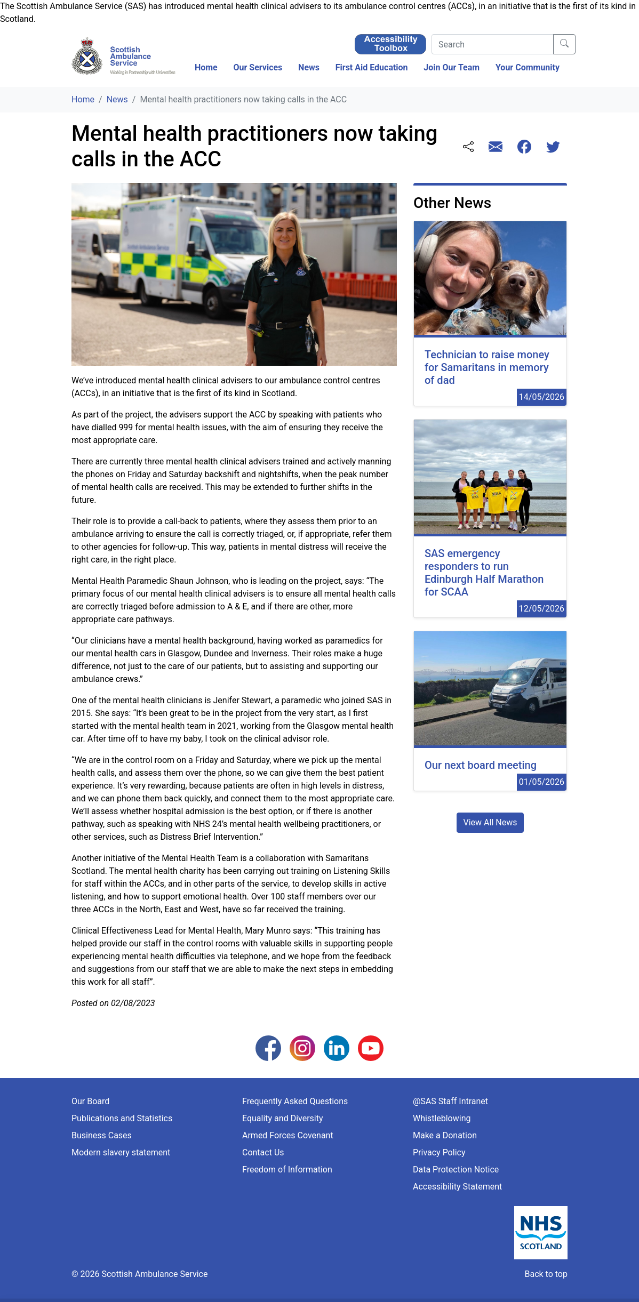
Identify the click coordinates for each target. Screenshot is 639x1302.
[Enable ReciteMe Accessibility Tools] (390, 43)
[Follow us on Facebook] (268, 1047)
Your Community (528, 67)
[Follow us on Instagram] (302, 1047)
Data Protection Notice (456, 1169)
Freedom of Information (287, 1169)
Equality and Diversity (282, 1118)
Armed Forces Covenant (287, 1135)
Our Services (257, 67)
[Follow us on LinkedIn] (336, 1047)
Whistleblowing (442, 1118)
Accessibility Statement (457, 1187)
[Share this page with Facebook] (524, 148)
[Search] (493, 44)
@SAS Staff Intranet (450, 1101)
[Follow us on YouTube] (371, 1047)
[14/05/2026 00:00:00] (490, 314)
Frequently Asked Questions (295, 1101)
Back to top (545, 1274)
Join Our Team (452, 67)
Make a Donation (445, 1135)
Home (206, 67)
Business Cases (101, 1135)
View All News (490, 822)
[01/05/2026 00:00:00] (490, 711)
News (309, 67)
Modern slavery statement (120, 1152)
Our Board (90, 1101)
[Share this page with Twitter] (553, 148)
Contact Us (263, 1152)
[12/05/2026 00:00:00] (490, 518)
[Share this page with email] (495, 148)
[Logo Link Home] (124, 56)
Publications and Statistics (121, 1118)
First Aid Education (372, 67)
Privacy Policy (439, 1152)
